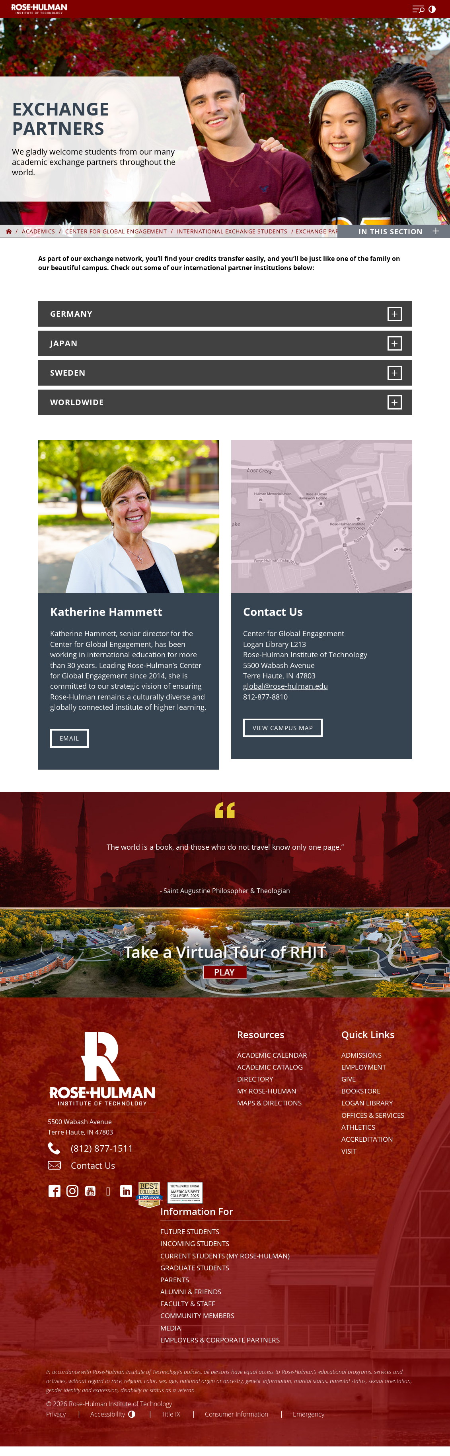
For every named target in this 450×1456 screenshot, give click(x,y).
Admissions (361, 1055)
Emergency (308, 1414)
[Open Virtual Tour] (225, 952)
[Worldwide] (395, 402)
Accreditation (367, 1139)
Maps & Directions (269, 1102)
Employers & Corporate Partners (220, 1339)
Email (69, 738)
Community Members (197, 1315)
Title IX (171, 1414)
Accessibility (107, 1414)
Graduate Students (194, 1267)
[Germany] (395, 314)
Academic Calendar (272, 1055)
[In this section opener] (397, 231)
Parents (174, 1279)
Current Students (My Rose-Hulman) (225, 1255)
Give (348, 1079)
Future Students (189, 1231)
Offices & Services (372, 1115)
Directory (255, 1079)
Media (170, 1328)
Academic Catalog (270, 1067)
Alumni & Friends (190, 1291)
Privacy (56, 1414)
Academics (38, 231)
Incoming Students (194, 1243)
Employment (363, 1067)
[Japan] (395, 343)
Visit (348, 1151)
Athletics (358, 1127)
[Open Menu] (419, 10)
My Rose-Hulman (266, 1090)
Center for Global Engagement (116, 231)
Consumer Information (236, 1414)
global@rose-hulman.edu (285, 686)
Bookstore (360, 1090)
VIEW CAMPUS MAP (283, 728)
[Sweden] (395, 373)
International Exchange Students (232, 231)
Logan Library (367, 1102)
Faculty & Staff (187, 1303)
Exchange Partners (327, 231)
